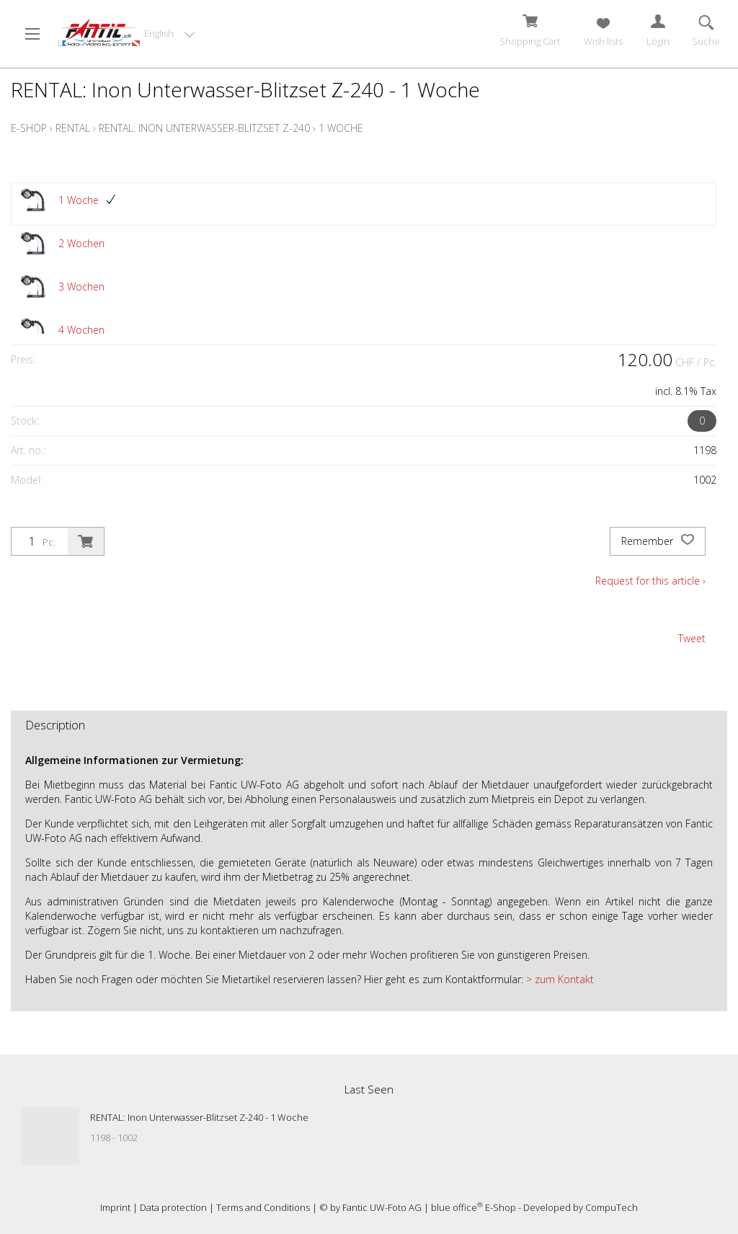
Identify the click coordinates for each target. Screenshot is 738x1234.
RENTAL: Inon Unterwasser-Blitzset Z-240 (204, 128)
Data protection (173, 1207)
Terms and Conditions (263, 1207)
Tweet (692, 638)
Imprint (115, 1207)
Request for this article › (650, 580)
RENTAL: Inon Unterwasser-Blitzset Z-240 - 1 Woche (199, 1117)
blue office (457, 1207)
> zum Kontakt (558, 979)
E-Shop (29, 128)
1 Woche (341, 128)
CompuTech (611, 1207)
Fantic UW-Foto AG (382, 1207)
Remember (657, 541)
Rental (72, 128)
